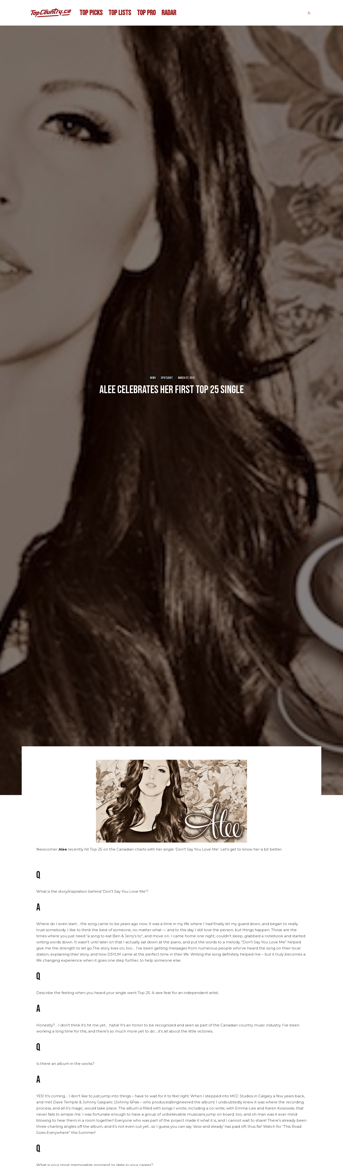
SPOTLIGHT (167, 378)
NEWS (153, 378)
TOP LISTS (119, 13)
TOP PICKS (91, 13)
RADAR (169, 13)
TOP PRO (146, 13)
